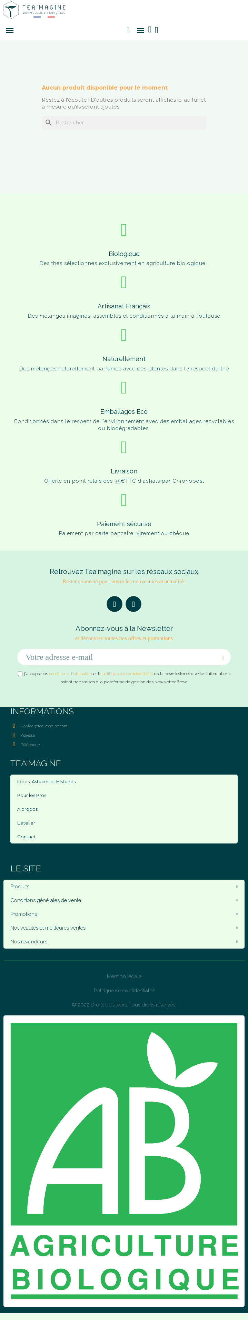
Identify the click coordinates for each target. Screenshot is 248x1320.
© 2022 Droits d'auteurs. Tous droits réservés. (124, 1005)
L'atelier (26, 823)
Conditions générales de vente (124, 900)
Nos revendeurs (124, 942)
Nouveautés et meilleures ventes (124, 928)
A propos (27, 809)
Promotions (124, 914)
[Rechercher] (124, 123)
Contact (26, 836)
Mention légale (124, 976)
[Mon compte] (156, 30)
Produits (124, 886)
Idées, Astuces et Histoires (46, 781)
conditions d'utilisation (70, 673)
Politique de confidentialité (124, 991)
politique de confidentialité (127, 673)
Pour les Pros (31, 795)
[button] (128, 30)
